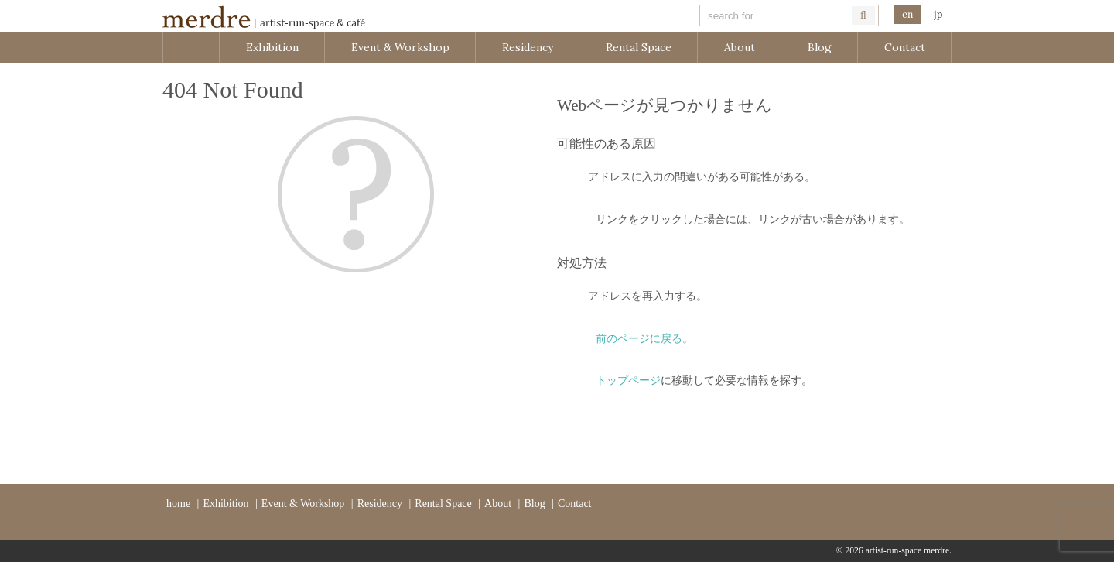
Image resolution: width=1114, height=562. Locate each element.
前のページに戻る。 (644, 338)
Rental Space (638, 47)
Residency (527, 47)
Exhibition (272, 47)
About (739, 47)
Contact (904, 47)
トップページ (628, 380)
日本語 (938, 15)
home (178, 503)
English (907, 15)
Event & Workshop (400, 47)
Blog (820, 47)
